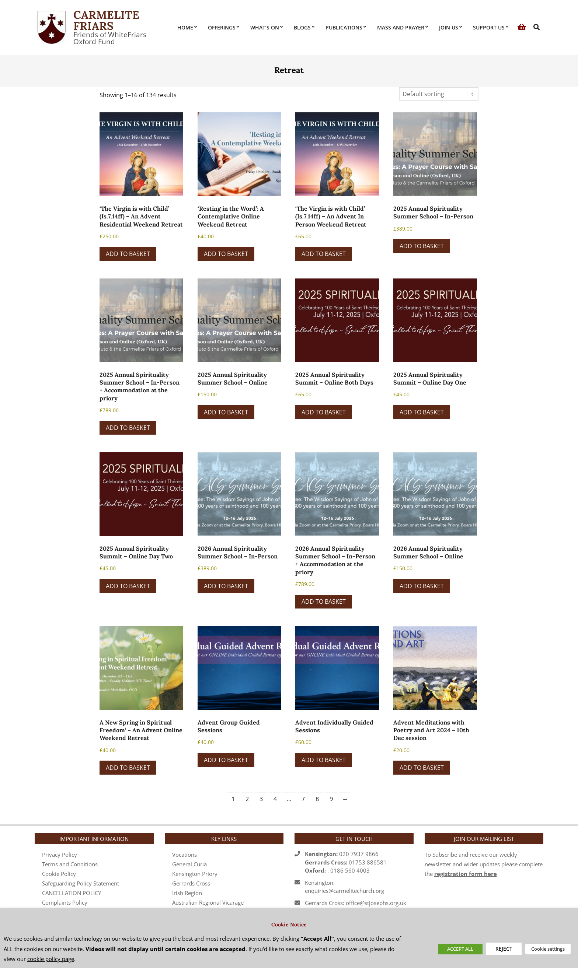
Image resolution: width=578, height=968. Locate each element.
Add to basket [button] (128, 254)
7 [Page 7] (303, 799)
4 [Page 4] (275, 799)
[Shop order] (438, 94)
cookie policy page (50, 958)
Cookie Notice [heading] (289, 924)
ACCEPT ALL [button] (460, 949)
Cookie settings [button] (548, 949)
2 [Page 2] (247, 799)
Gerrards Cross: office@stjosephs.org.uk (355, 902)
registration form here (465, 873)
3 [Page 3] (261, 799)
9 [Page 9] (331, 799)
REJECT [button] (503, 948)
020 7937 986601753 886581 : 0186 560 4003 (346, 862)
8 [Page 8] (317, 799)
